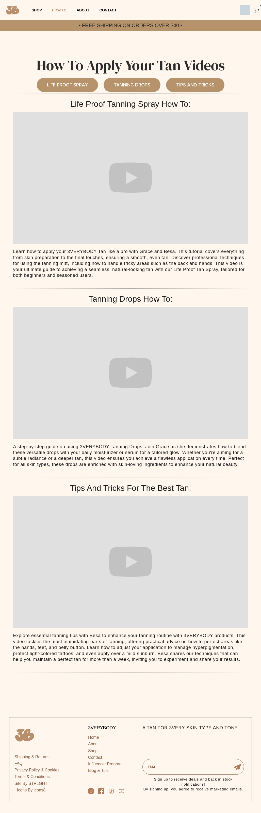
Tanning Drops (132, 84)
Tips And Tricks (195, 84)
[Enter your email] (193, 766)
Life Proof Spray (67, 84)
